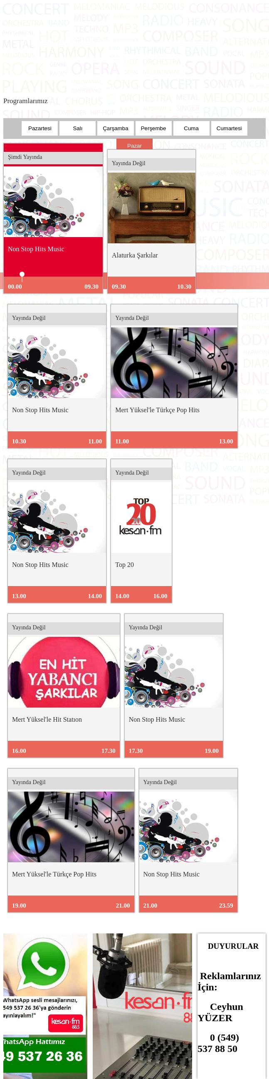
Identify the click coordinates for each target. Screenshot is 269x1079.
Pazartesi (40, 128)
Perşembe (153, 128)
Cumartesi (229, 128)
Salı (77, 128)
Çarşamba (115, 128)
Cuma (191, 128)
